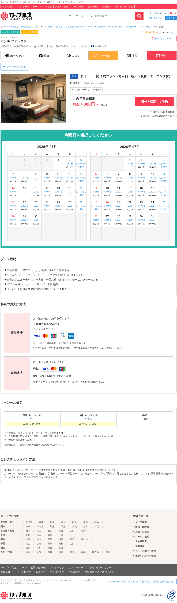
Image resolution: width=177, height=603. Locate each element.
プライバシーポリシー (99, 567)
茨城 (74, 526)
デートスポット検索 (42, 6)
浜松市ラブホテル (105, 26)
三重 (61, 535)
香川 (39, 547)
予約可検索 (93, 6)
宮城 (63, 522)
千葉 (63, 526)
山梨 (72, 530)
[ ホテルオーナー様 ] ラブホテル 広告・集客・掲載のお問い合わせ (140, 581)
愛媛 (50, 547)
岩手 (52, 522)
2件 (171, 33)
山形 (85, 522)
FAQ (24, 567)
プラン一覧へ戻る (16, 66)
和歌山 (84, 539)
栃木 (85, 526)
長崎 (50, 552)
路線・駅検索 (23, 6)
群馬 (96, 526)
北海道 (29, 522)
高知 (61, 547)
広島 (39, 543)
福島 (96, 522)
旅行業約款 (74, 572)
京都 (50, 539)
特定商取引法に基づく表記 (99, 572)
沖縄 (108, 552)
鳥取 (50, 543)
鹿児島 (95, 552)
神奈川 (40, 526)
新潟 (28, 530)
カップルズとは (9, 567)
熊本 (61, 552)
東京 (28, 526)
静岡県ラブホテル (85, 26)
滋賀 (61, 539)
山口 (72, 543)
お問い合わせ (38, 567)
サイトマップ (57, 567)
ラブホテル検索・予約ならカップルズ (22, 26)
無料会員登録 (155, 18)
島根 (61, 543)
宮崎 (83, 552)
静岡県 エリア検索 (65, 26)
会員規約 (40, 572)
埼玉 (52, 526)
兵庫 (39, 539)
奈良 (72, 539)
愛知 (28, 535)
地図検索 (106, 6)
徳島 (28, 547)
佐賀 (72, 552)
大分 (39, 552)
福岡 (28, 552)
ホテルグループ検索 (123, 6)
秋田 (74, 522)
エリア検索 (7, 6)
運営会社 (5, 572)
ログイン (171, 18)
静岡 (39, 535)
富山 (39, 530)
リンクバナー (75, 567)
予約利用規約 (57, 572)
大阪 (28, 539)
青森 (41, 522)
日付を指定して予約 (154, 101)
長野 (83, 530)
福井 (61, 530)
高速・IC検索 (61, 6)
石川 (50, 530)
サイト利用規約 (22, 572)
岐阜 (50, 535)
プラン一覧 (144, 26)
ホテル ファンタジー (126, 26)
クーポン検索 (77, 6)
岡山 (28, 543)
